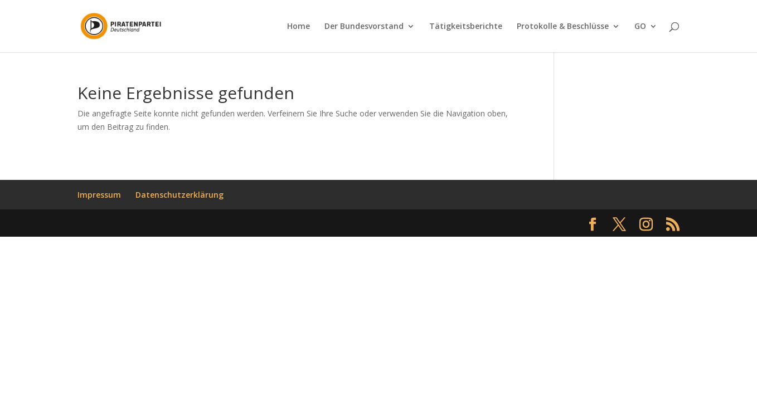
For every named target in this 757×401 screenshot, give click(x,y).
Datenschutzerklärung (179, 194)
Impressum (99, 194)
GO (640, 26)
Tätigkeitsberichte (465, 26)
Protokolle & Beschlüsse (563, 26)
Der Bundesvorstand (364, 26)
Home (298, 26)
